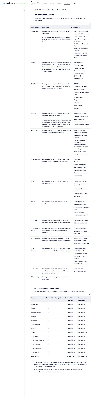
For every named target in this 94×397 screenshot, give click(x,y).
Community (44, 3)
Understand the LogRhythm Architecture (52, 9)
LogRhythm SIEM (37, 9)
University (52, 3)
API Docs (38, 3)
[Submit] (75, 3)
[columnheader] (36, 27)
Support (59, 3)
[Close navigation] (24, 10)
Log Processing (66, 9)
